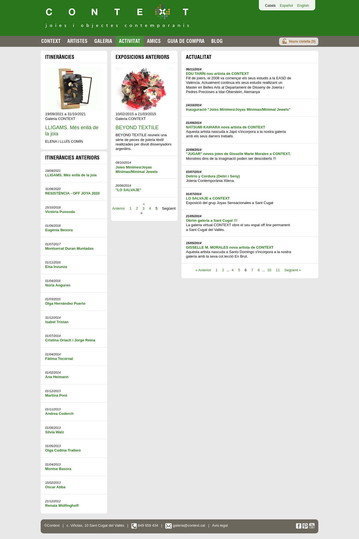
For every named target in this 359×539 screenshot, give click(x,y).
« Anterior (203, 270)
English (303, 5)
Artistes (77, 41)
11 (278, 270)
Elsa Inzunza (56, 267)
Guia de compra (185, 41)
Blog (217, 41)
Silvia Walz (54, 432)
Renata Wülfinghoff (62, 505)
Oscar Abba (55, 487)
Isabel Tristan (56, 322)
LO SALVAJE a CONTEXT (208, 198)
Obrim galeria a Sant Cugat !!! (211, 220)
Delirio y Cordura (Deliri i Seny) (213, 176)
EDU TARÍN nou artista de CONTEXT (217, 73)
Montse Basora (58, 469)
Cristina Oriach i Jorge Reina (70, 340)
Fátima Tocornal (59, 359)
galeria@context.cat (185, 525)
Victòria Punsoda (60, 212)
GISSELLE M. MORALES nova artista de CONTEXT (229, 247)
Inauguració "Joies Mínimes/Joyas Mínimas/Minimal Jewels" (238, 109)
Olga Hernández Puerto (65, 303)
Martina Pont (56, 395)
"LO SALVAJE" (128, 190)
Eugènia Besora (59, 230)
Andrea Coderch (59, 413)
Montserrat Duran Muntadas (69, 248)
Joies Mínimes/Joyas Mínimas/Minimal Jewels (137, 169)
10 (269, 270)
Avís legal (220, 525)
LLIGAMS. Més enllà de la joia (71, 175)
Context (51, 41)
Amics (154, 41)
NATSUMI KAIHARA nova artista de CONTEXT (225, 127)
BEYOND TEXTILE (137, 127)
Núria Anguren (57, 285)
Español (286, 5)
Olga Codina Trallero (63, 450)
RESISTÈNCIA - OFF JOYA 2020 (72, 193)
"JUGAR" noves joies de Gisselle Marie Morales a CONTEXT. (238, 154)
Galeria (103, 41)
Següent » (292, 270)
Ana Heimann (56, 377)
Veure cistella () (302, 41)
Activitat (129, 41)
